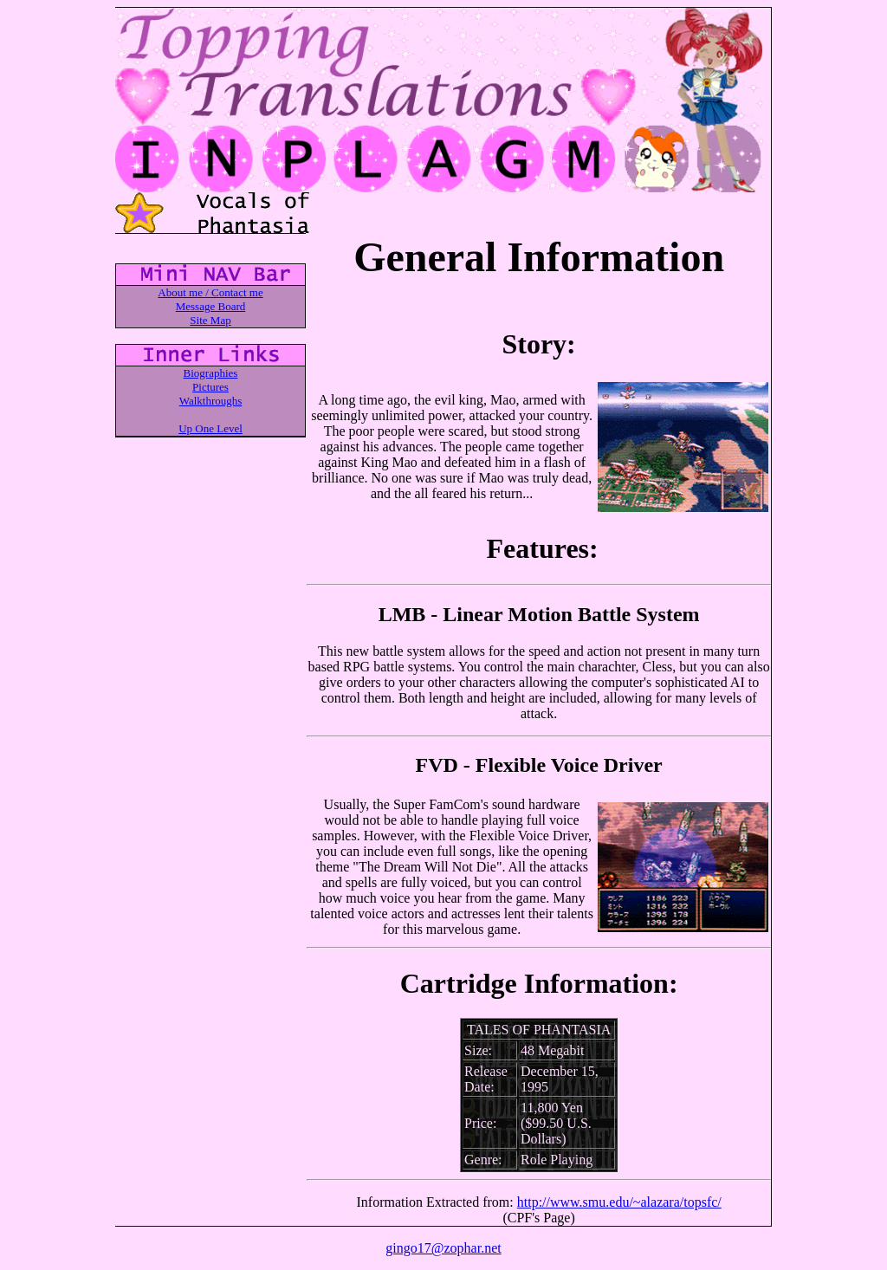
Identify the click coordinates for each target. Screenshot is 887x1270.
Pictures (210, 386)
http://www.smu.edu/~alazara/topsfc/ (619, 1202)
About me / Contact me (210, 292)
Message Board (211, 306)
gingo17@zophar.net (443, 1248)
